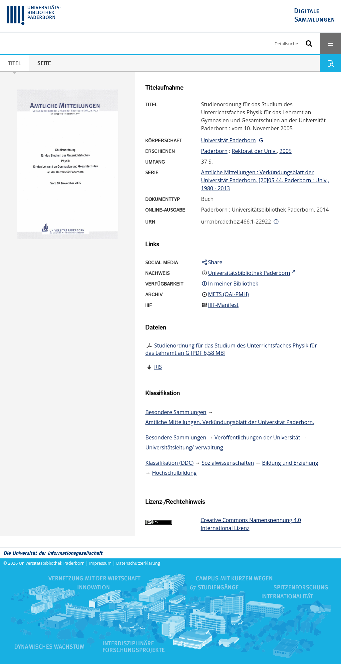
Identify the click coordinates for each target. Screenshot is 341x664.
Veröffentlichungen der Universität (257, 437)
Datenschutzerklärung (138, 563)
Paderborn (214, 151)
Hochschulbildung (174, 472)
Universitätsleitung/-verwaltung (184, 447)
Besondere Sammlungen (175, 412)
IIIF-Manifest (223, 305)
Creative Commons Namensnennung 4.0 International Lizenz (250, 524)
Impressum (100, 563)
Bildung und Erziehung (290, 462)
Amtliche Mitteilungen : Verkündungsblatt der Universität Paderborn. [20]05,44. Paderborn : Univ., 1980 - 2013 (265, 180)
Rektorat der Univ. (254, 151)
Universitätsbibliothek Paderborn (52, 563)
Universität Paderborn (228, 140)
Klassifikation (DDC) (169, 462)
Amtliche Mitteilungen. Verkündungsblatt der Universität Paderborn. (229, 422)
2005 (285, 151)
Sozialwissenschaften (228, 462)
